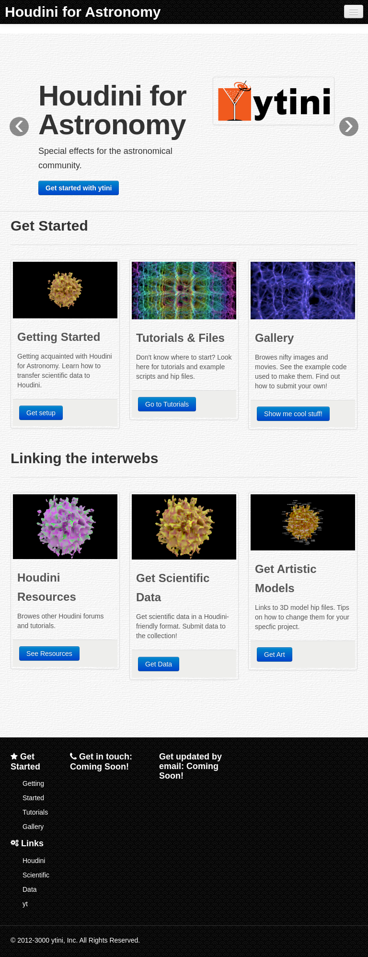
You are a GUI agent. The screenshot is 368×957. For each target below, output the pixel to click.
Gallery (33, 826)
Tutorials (35, 812)
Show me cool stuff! (293, 414)
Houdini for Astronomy (83, 12)
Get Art (274, 654)
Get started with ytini (79, 188)
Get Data (158, 664)
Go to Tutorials (167, 404)
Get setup (41, 413)
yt (25, 904)
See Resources (49, 653)
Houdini (34, 860)
